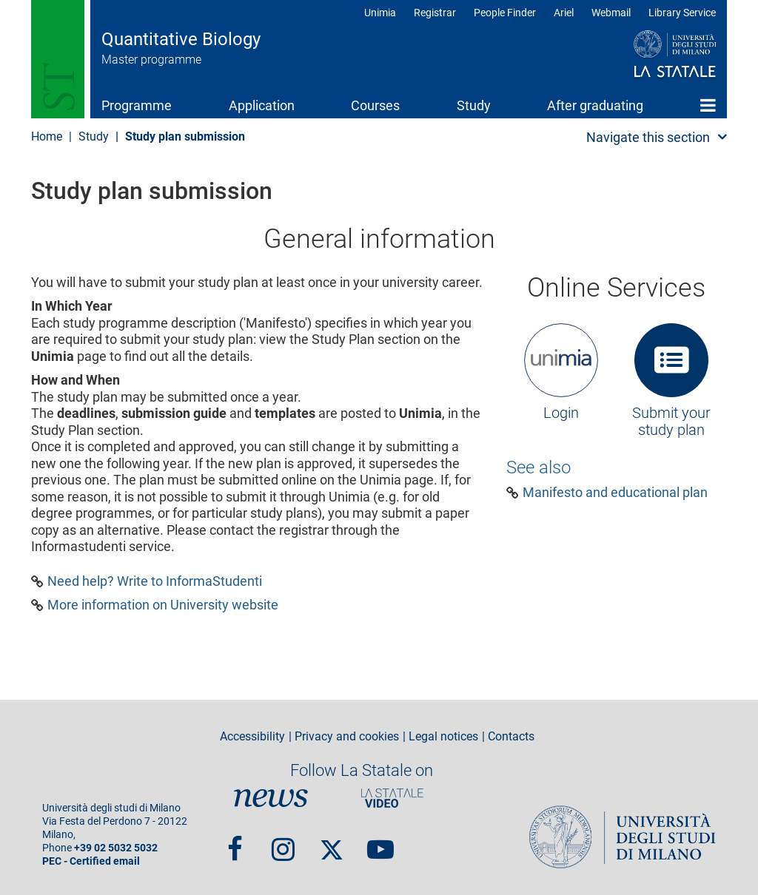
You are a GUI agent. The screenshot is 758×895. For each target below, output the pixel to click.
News (271, 799)
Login (561, 413)
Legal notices (443, 736)
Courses (375, 105)
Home (708, 105)
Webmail (611, 12)
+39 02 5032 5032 (116, 848)
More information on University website (162, 605)
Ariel (564, 12)
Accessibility (252, 736)
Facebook (235, 842)
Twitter (331, 842)
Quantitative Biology (181, 39)
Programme (136, 105)
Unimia (380, 12)
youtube (380, 842)
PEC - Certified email (91, 861)
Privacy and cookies (347, 736)
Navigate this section (648, 137)
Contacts (511, 736)
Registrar (435, 12)
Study (474, 105)
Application (262, 105)
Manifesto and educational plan (615, 492)
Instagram (283, 842)
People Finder (505, 12)
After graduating (595, 105)
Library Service (682, 12)
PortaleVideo (392, 799)
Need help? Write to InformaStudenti (154, 581)
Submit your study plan (671, 421)
